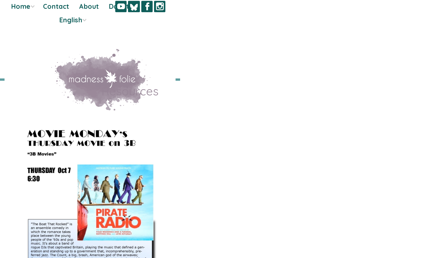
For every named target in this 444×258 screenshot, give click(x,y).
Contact (18, 20)
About (50, 20)
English (31, 47)
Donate (32, 33)
